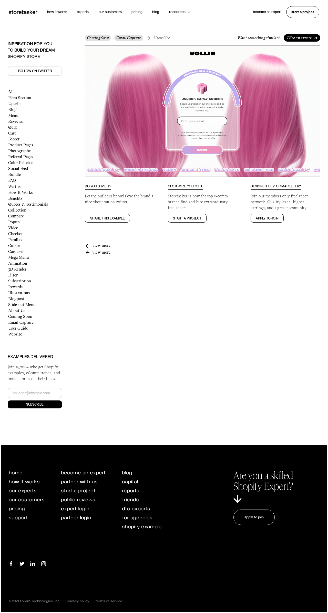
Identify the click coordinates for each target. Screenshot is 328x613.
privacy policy (78, 601)
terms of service (109, 601)
